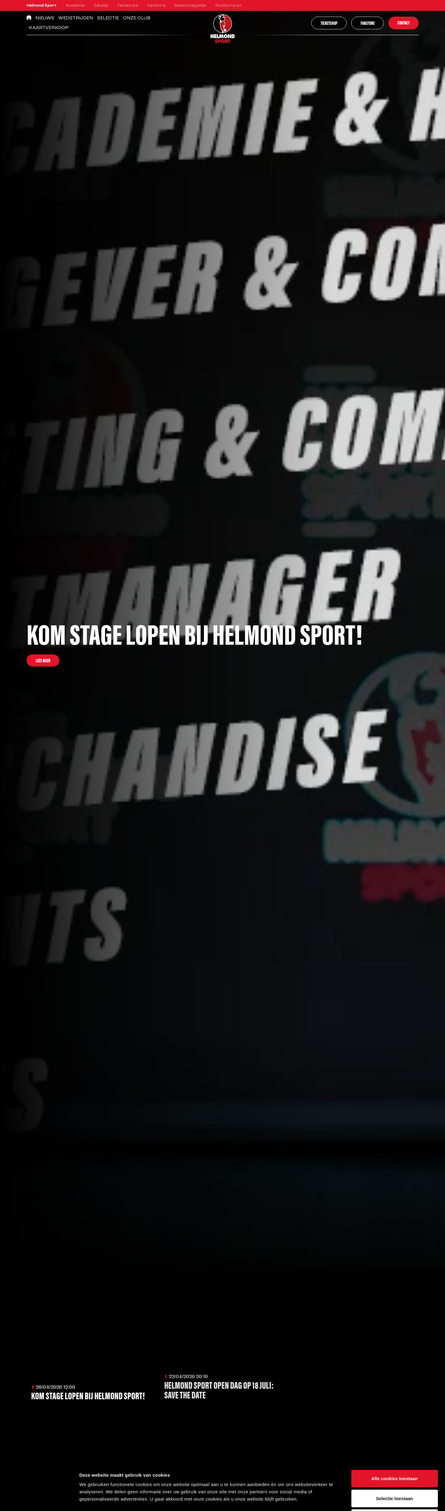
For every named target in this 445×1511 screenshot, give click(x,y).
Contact (404, 22)
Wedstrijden (75, 18)
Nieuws (44, 18)
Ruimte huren (228, 6)
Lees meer (43, 660)
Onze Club (136, 18)
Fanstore (156, 6)
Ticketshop (329, 22)
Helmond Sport (42, 6)
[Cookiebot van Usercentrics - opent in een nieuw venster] (39, 1499)
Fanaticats (128, 6)
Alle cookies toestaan (394, 1431)
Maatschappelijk (190, 6)
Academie (75, 6)
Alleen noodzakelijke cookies (394, 1471)
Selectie (108, 18)
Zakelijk (101, 6)
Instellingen (325, 1499)
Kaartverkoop (49, 27)
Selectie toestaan (394, 1451)
